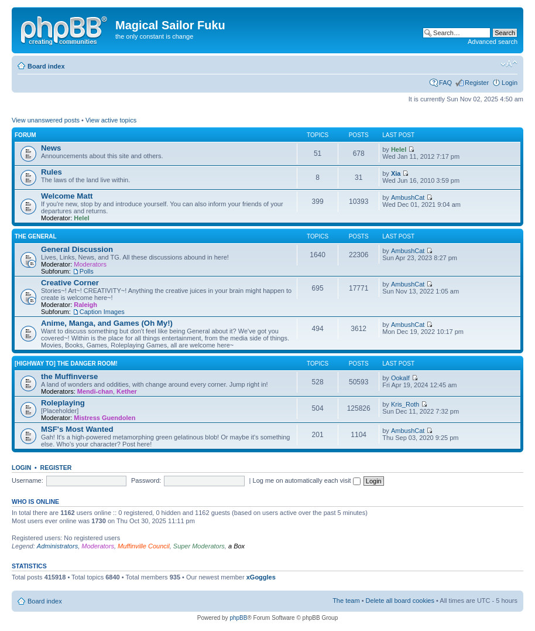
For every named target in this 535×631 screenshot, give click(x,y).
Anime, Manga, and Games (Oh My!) (107, 323)
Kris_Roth (405, 404)
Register (477, 82)
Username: (27, 480)
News (51, 148)
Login (509, 82)
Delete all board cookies (400, 600)
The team (345, 600)
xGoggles (261, 577)
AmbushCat (407, 197)
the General (36, 236)
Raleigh (85, 304)
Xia (396, 173)
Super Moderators (199, 546)
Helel (398, 149)
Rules (51, 172)
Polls (87, 271)
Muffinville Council (144, 546)
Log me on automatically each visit (307, 480)
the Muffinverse (69, 376)
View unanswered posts (46, 120)
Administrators (57, 546)
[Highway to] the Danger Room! (66, 363)
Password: (146, 480)
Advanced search (492, 41)
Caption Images (102, 311)
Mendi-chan (95, 391)
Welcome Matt (66, 196)
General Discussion (77, 249)
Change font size (508, 64)
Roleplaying (63, 402)
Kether (126, 391)
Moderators (90, 264)
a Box (236, 546)
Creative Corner (70, 282)
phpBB (238, 618)
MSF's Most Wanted (77, 429)
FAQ (445, 82)
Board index (46, 66)
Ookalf (400, 377)
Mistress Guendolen (104, 417)
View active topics (110, 120)
